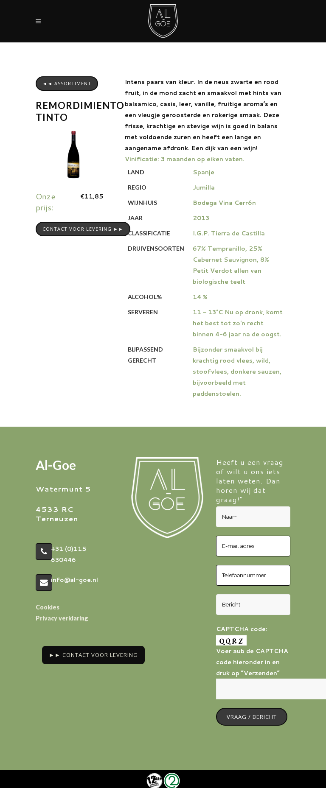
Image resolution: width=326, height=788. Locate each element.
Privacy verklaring (62, 618)
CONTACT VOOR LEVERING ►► (83, 229)
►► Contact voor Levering (93, 655)
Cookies (47, 607)
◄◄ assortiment (66, 83)
